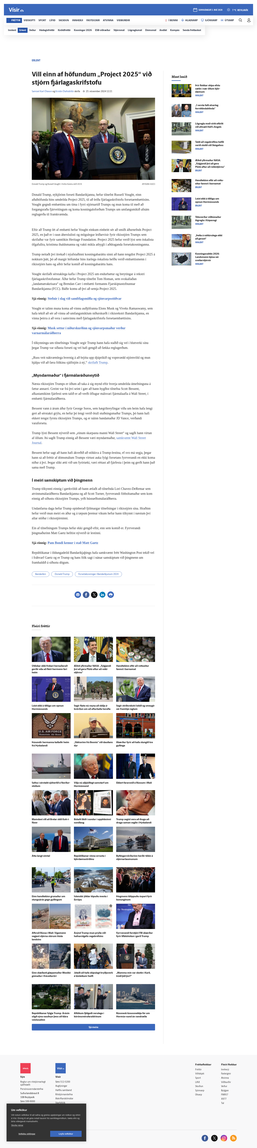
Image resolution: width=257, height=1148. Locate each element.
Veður (224, 1086)
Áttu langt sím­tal (41, 856)
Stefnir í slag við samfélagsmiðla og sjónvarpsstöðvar (85, 298)
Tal (222, 1103)
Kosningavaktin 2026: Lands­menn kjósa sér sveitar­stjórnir (207, 257)
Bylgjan (225, 1090)
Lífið (197, 1082)
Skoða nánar (17, 1125)
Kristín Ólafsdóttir (65, 91)
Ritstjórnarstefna (64, 1094)
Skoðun (199, 1086)
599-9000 (30, 1101)
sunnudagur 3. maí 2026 (210, 10)
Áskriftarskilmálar (64, 1099)
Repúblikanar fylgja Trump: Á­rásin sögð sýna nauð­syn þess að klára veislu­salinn (50, 1016)
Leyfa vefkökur (66, 1134)
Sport (198, 1078)
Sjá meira (93, 1027)
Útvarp (198, 1095)
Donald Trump (62, 574)
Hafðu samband (63, 1090)
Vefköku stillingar (27, 1134)
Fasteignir (226, 1074)
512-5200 (65, 1082)
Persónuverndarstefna (31, 1089)
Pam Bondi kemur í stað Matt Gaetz (73, 543)
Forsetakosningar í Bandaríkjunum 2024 (98, 574)
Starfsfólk (60, 1103)
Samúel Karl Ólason (42, 91)
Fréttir (198, 1069)
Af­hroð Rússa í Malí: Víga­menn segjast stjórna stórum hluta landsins (49, 936)
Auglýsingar (61, 1086)
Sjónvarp (199, 1090)
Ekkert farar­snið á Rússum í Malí (134, 783)
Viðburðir (226, 1082)
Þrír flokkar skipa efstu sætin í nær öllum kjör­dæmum (207, 88)
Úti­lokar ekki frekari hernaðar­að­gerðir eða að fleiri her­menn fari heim (50, 669)
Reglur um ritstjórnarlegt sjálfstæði (33, 1083)
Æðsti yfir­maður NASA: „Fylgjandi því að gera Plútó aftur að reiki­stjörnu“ (92, 669)
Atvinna (225, 1078)
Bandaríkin (40, 574)
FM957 (224, 1095)
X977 (224, 1099)
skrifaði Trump (98, 362)
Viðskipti (199, 1074)
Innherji (225, 1069)
